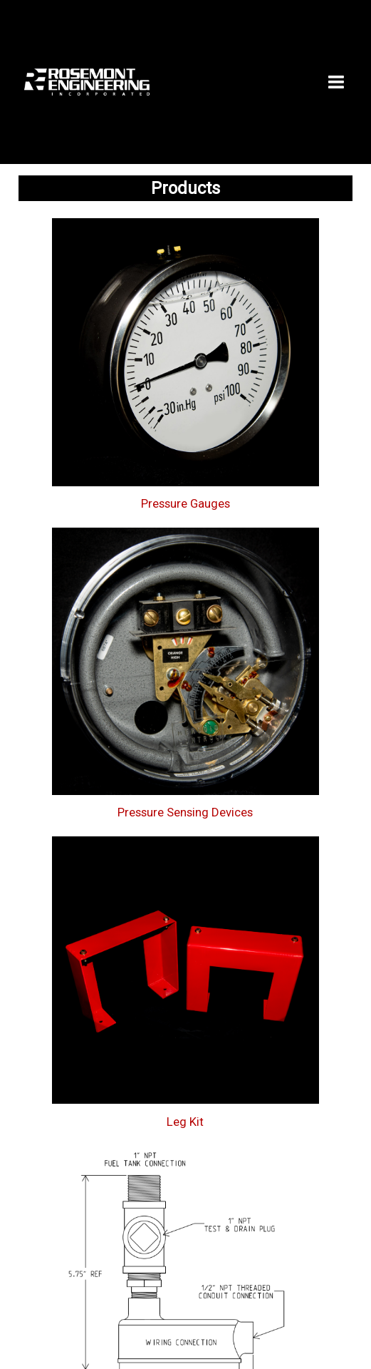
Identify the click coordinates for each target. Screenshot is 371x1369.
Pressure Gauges (185, 503)
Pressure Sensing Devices (185, 812)
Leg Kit (185, 1121)
